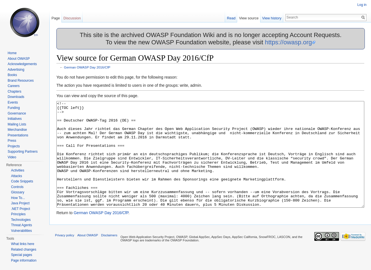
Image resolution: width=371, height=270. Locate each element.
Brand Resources (21, 81)
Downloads (16, 97)
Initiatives (15, 119)
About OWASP (19, 59)
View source (248, 18)
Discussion (72, 18)
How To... (18, 198)
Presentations (18, 135)
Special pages (21, 255)
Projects (14, 146)
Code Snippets (22, 181)
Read (231, 18)
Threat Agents (21, 225)
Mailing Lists (17, 124)
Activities (17, 170)
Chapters (14, 91)
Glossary (17, 192)
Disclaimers (109, 256)
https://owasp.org (288, 42)
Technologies (21, 220)
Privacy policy (64, 256)
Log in (362, 5)
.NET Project (20, 209)
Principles (18, 214)
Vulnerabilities (21, 231)
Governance (17, 113)
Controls (17, 187)
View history (271, 18)
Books (12, 75)
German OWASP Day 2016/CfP (87, 67)
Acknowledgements (22, 64)
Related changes (23, 249)
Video (12, 157)
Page (55, 18)
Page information (23, 260)
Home (12, 53)
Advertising (16, 70)
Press (12, 141)
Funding (14, 108)
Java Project (20, 203)
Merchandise (17, 130)
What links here (22, 244)
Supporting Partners (23, 152)
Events (13, 102)
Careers (14, 86)
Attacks (16, 176)
